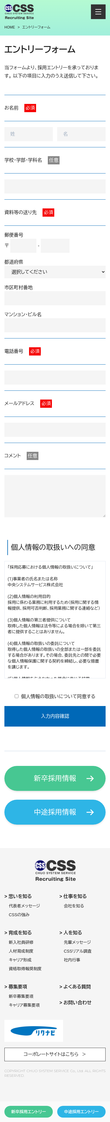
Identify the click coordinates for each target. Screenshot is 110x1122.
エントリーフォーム (36, 27)
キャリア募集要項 (24, 1005)
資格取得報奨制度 (25, 968)
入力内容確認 (55, 716)
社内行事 (72, 960)
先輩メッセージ (77, 942)
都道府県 (13, 262)
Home (9, 27)
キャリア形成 (20, 960)
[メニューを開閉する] (98, 11)
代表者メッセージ (24, 906)
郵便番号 (13, 235)
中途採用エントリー (81, 1111)
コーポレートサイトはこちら (51, 1054)
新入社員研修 (21, 942)
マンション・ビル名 (22, 314)
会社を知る (74, 906)
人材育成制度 (21, 951)
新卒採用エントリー (28, 1111)
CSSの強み (19, 914)
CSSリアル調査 (78, 951)
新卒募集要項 (21, 996)
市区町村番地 (18, 287)
